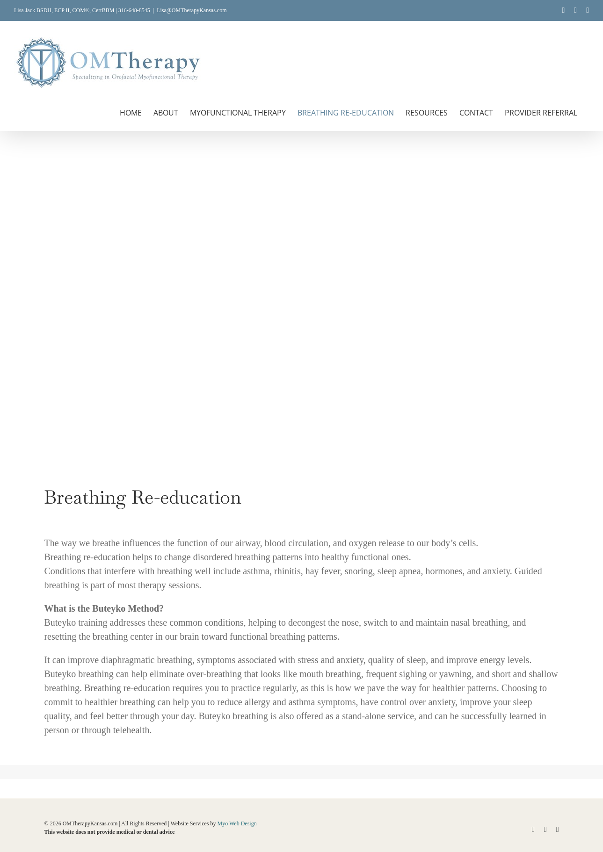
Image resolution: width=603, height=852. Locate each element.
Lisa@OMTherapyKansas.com (191, 10)
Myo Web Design (237, 823)
